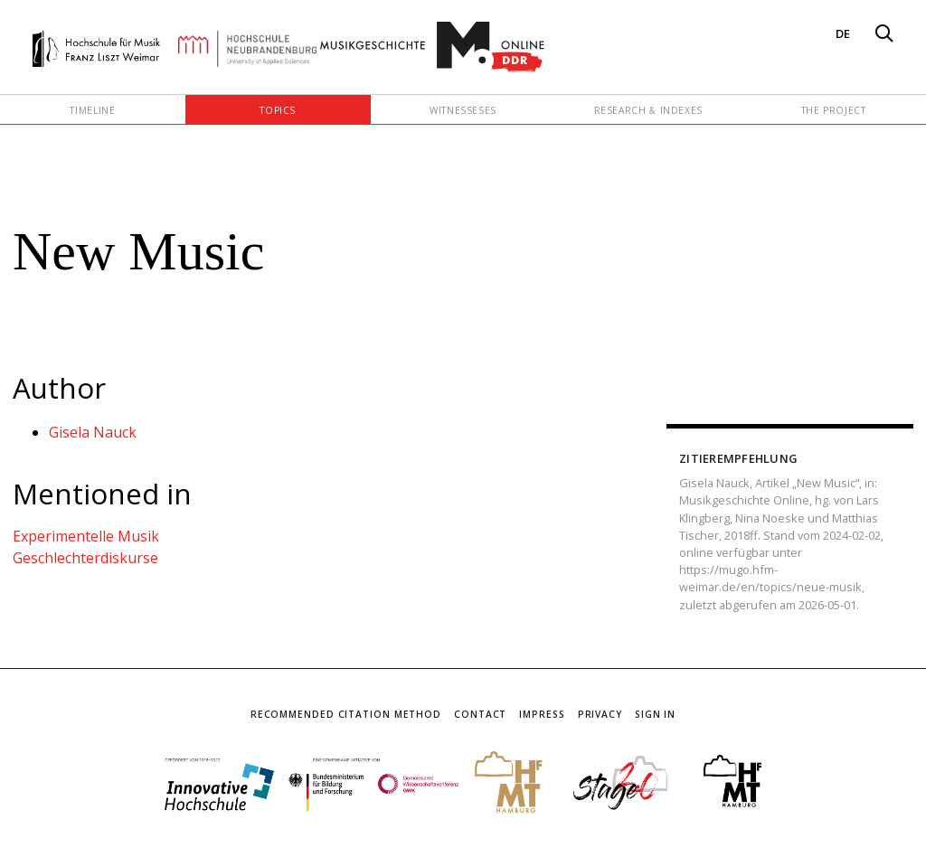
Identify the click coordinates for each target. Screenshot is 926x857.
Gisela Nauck (93, 432)
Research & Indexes (649, 110)
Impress (541, 714)
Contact (480, 714)
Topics (278, 110)
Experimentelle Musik (86, 536)
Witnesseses (463, 110)
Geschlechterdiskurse (85, 558)
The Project (833, 110)
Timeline (92, 110)
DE (843, 33)
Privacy (600, 714)
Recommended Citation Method (345, 714)
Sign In (655, 714)
